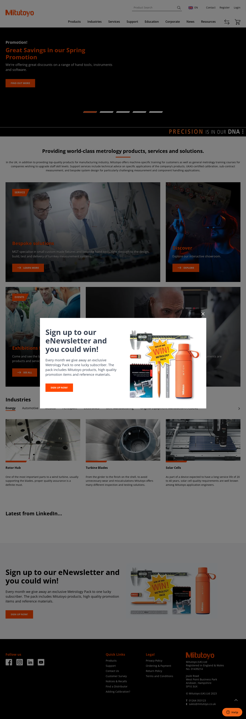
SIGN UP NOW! (59, 387)
